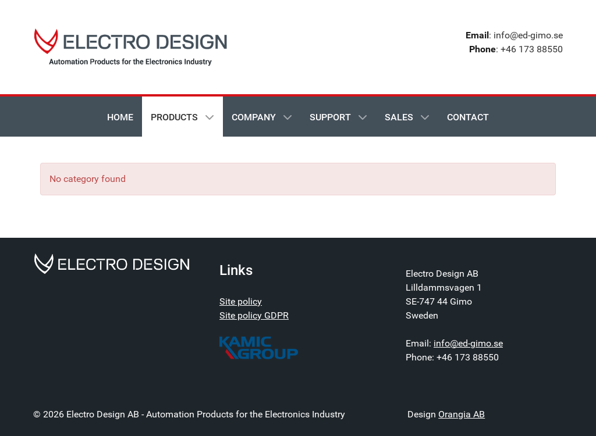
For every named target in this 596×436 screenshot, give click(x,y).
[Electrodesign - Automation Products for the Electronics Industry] (111, 263)
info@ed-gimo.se (468, 343)
